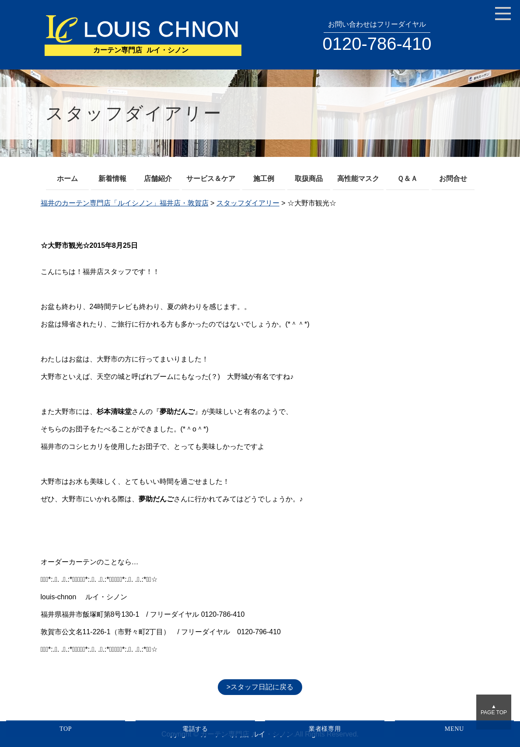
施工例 (263, 178)
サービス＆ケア (210, 178)
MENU (454, 729)
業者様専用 (325, 729)
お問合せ (453, 178)
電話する (195, 729)
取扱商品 (309, 178)
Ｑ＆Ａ (407, 178)
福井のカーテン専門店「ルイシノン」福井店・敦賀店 (125, 203)
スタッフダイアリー (247, 203)
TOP (65, 729)
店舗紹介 (158, 178)
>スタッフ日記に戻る (260, 687)
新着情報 (112, 178)
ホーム (67, 178)
